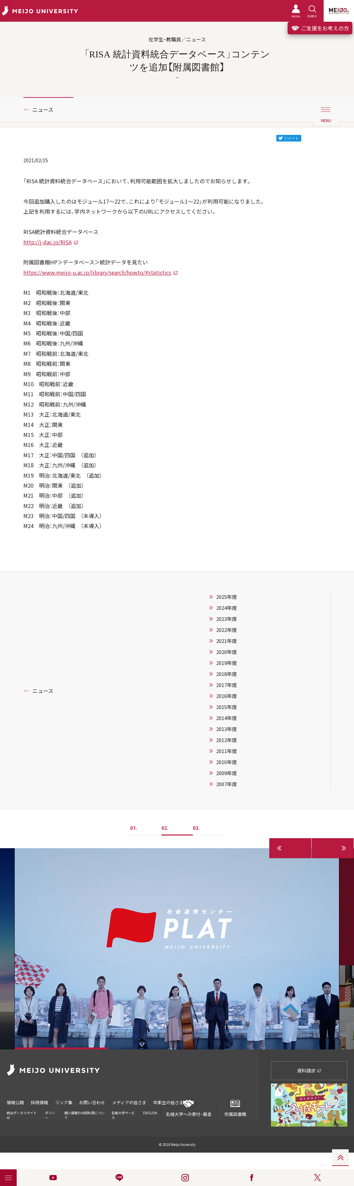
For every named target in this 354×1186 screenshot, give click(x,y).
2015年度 (226, 707)
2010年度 (226, 762)
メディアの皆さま (130, 1102)
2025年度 (226, 597)
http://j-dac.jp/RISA (47, 242)
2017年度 (226, 685)
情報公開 (15, 1102)
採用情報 (39, 1102)
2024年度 (226, 608)
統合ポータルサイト (22, 1114)
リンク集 (64, 1102)
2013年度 (226, 729)
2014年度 (226, 718)
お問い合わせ (93, 1102)
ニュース (42, 109)
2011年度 (226, 751)
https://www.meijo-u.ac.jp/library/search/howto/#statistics (97, 272)
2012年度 (226, 740)
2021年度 (226, 641)
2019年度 (226, 663)
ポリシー (50, 1115)
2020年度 (226, 652)
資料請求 (309, 1070)
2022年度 (226, 630)
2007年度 (226, 784)
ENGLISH (150, 1112)
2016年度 (226, 696)
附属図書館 (235, 1108)
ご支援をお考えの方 (320, 28)
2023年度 (226, 619)
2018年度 (226, 674)
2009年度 (226, 773)
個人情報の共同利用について (84, 1115)
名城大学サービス (123, 1115)
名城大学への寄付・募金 (189, 1108)
